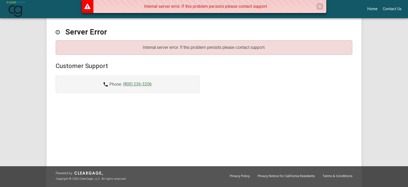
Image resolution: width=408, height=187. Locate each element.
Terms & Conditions (337, 176)
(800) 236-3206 (137, 84)
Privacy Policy (240, 176)
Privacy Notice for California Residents (286, 176)
